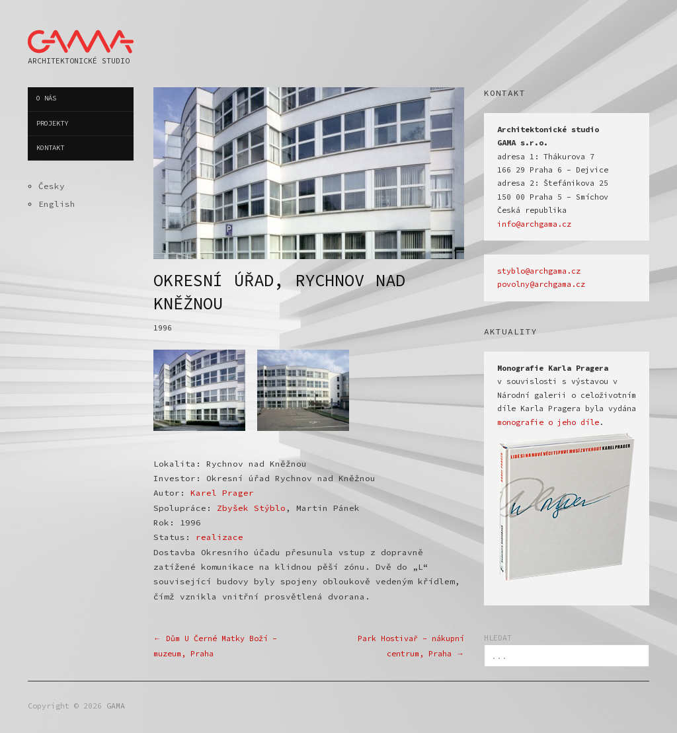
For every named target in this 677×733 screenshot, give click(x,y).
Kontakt (50, 147)
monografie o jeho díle (548, 422)
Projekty (52, 123)
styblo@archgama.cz (538, 271)
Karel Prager (222, 492)
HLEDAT (498, 637)
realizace (219, 536)
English (56, 203)
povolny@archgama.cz (541, 284)
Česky (51, 185)
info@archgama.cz (534, 224)
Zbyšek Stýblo (251, 507)
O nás (46, 98)
